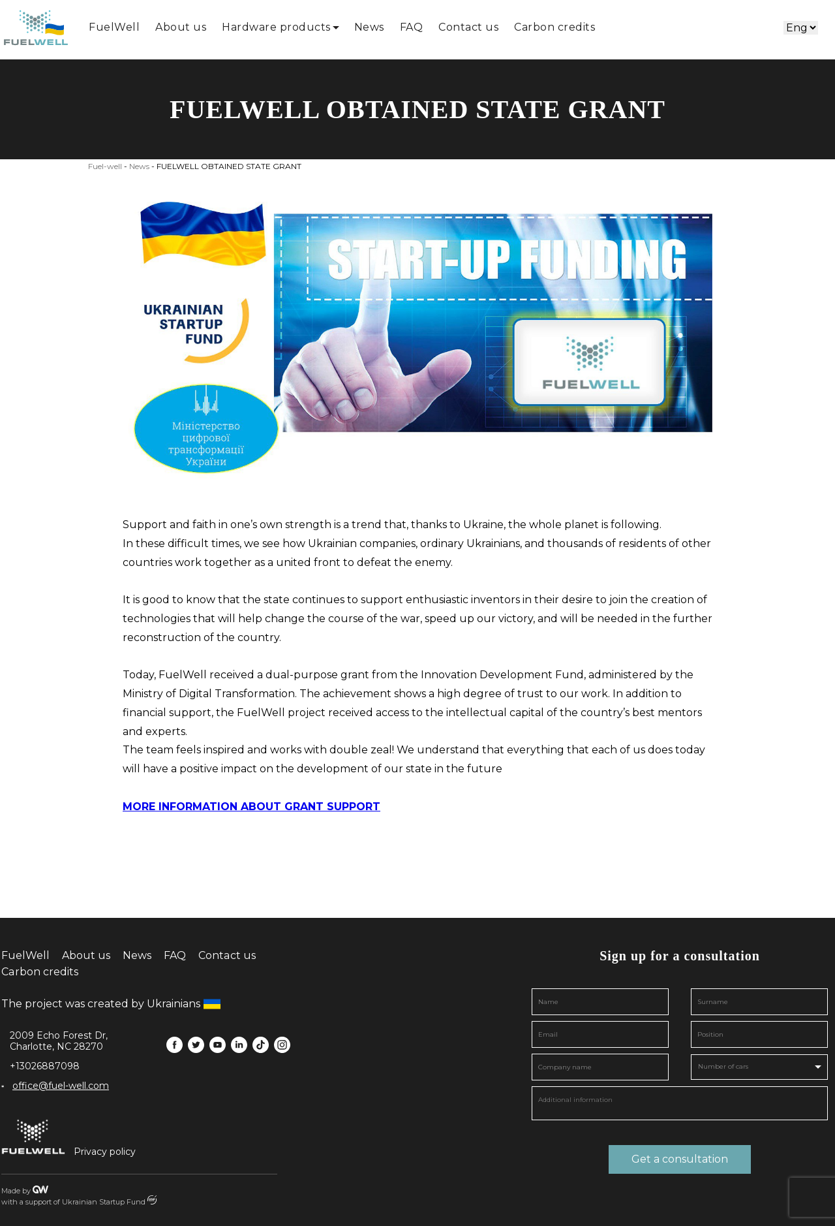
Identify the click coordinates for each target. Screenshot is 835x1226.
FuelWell (114, 27)
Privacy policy (105, 1151)
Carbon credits (554, 27)
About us (180, 27)
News (369, 27)
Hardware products (276, 27)
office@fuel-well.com (60, 1086)
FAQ (411, 27)
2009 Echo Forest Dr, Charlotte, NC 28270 (59, 1041)
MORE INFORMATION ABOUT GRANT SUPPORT (251, 806)
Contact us (468, 27)
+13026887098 (45, 1066)
